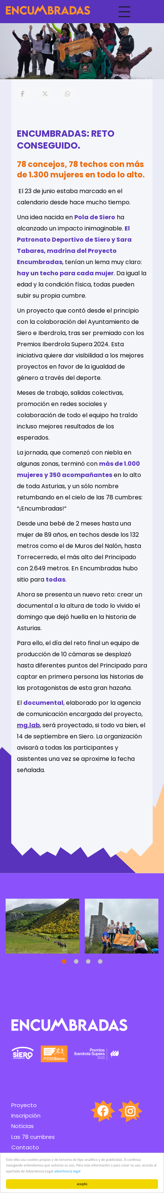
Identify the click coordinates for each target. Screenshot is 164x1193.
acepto (82, 1183)
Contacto (25, 1147)
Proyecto (24, 1105)
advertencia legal (67, 1171)
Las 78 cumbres (33, 1137)
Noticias (22, 1126)
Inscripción (26, 1115)
